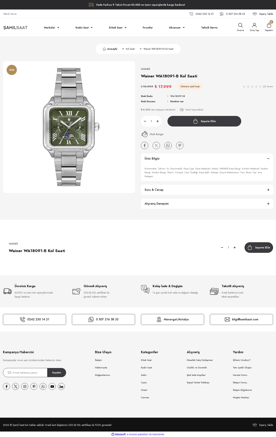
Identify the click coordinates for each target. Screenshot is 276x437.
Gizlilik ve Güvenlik (197, 367)
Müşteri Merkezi (241, 397)
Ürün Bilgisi (152, 158)
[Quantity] (151, 121)
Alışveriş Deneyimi (157, 204)
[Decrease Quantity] (143, 121)
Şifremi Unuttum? (242, 360)
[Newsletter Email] (34, 372)
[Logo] (15, 27)
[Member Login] (254, 27)
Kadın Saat (146, 367)
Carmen (145, 397)
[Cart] (269, 27)
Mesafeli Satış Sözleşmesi (200, 360)
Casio (144, 382)
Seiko (143, 375)
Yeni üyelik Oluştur (242, 367)
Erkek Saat (146, 360)
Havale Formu (240, 375)
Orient (144, 390)
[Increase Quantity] (159, 121)
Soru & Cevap (154, 190)
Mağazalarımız (102, 375)
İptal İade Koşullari (196, 375)
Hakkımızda (101, 367)
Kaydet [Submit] (56, 372)
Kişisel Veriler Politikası (198, 382)
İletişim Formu (240, 382)
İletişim (98, 360)
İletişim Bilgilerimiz (242, 390)
